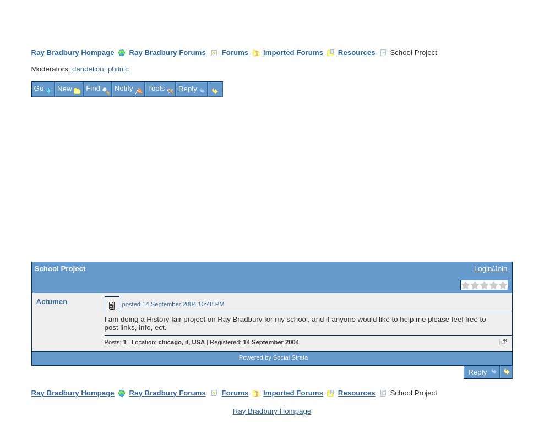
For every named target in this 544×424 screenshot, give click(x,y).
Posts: (116, 342)
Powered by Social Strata (273, 357)
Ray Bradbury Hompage (73, 52)
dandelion (88, 69)
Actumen (52, 302)
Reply (477, 372)
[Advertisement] (272, 179)
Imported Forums (293, 52)
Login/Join (490, 269)
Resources (357, 52)
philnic (118, 69)
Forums (235, 52)
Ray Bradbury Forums (167, 52)
